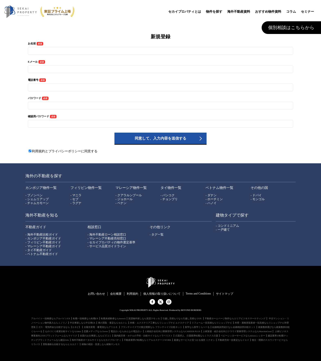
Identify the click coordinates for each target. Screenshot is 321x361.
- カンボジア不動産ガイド (43, 238)
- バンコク (167, 195)
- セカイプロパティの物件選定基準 (111, 242)
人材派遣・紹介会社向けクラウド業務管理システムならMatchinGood (237, 331)
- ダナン (211, 195)
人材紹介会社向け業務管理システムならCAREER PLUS (172, 331)
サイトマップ (224, 293)
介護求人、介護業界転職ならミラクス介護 (196, 335)
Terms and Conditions (198, 293)
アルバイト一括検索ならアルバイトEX (50, 318)
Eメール (33, 61)
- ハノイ (211, 203)
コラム (291, 11)
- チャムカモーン (37, 203)
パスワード (34, 98)
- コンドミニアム (227, 225)
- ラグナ (75, 203)
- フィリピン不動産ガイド (43, 242)
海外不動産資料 (238, 11)
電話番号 (33, 79)
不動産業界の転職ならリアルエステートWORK (147, 340)
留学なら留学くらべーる (197, 327)
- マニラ (75, 195)
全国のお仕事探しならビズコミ (95, 335)
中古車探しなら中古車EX (82, 323)
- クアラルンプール (128, 195)
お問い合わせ (96, 293)
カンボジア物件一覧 (41, 188)
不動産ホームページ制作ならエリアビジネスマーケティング (235, 318)
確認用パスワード (38, 116)
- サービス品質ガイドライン (106, 246)
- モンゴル (258, 199)
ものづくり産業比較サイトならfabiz (63, 331)
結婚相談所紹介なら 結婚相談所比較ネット (234, 327)
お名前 (32, 43)
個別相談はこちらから (291, 27)
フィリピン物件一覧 (86, 188)
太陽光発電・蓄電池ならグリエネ (101, 327)
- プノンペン (34, 195)
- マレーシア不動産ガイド (43, 246)
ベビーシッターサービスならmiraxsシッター (243, 335)
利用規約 (132, 293)
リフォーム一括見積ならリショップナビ (212, 323)
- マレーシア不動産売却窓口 (106, 238)
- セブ (74, 199)
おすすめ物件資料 (268, 11)
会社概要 (116, 293)
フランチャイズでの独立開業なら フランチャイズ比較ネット (151, 327)
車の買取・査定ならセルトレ (112, 323)
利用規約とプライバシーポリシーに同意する (64, 151)
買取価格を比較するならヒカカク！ (61, 344)
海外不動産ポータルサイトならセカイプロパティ (96, 340)
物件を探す (214, 11)
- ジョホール (124, 199)
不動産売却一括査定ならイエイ (233, 340)
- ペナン (121, 203)
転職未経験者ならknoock (113, 318)
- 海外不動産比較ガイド (41, 234)
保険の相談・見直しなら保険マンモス (100, 344)
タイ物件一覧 (170, 188)
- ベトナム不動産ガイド (41, 254)
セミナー (307, 11)
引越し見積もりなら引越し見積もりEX (182, 318)
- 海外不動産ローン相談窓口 (106, 234)
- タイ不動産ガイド (38, 250)
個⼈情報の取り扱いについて (162, 293)
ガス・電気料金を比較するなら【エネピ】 (59, 327)
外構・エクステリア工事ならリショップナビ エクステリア (159, 323)
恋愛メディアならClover (96, 331)
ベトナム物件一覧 (219, 188)
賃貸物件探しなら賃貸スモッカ (144, 318)
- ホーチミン (214, 199)
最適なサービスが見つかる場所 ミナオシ (194, 340)
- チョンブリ (169, 199)
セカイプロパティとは (184, 11)
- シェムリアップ (37, 199)
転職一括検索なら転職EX (85, 318)
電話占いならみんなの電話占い (126, 331)
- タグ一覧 (157, 234)
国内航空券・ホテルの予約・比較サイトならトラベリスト (143, 335)
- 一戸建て (223, 229)
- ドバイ (256, 195)
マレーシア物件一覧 (131, 188)
